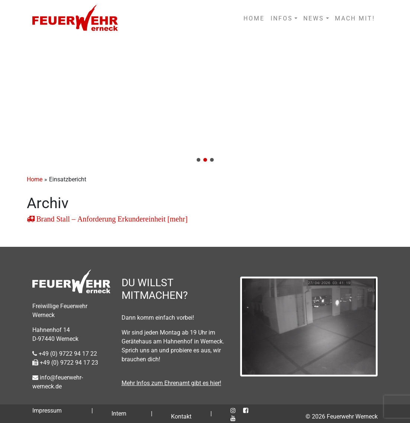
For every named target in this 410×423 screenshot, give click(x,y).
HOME (254, 18)
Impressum (47, 410)
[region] (205, 102)
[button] (205, 102)
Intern (119, 413)
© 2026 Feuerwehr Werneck (342, 416)
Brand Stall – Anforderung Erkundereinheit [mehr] (111, 219)
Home (34, 179)
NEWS (313, 18)
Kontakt (181, 416)
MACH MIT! (355, 18)
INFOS (282, 18)
